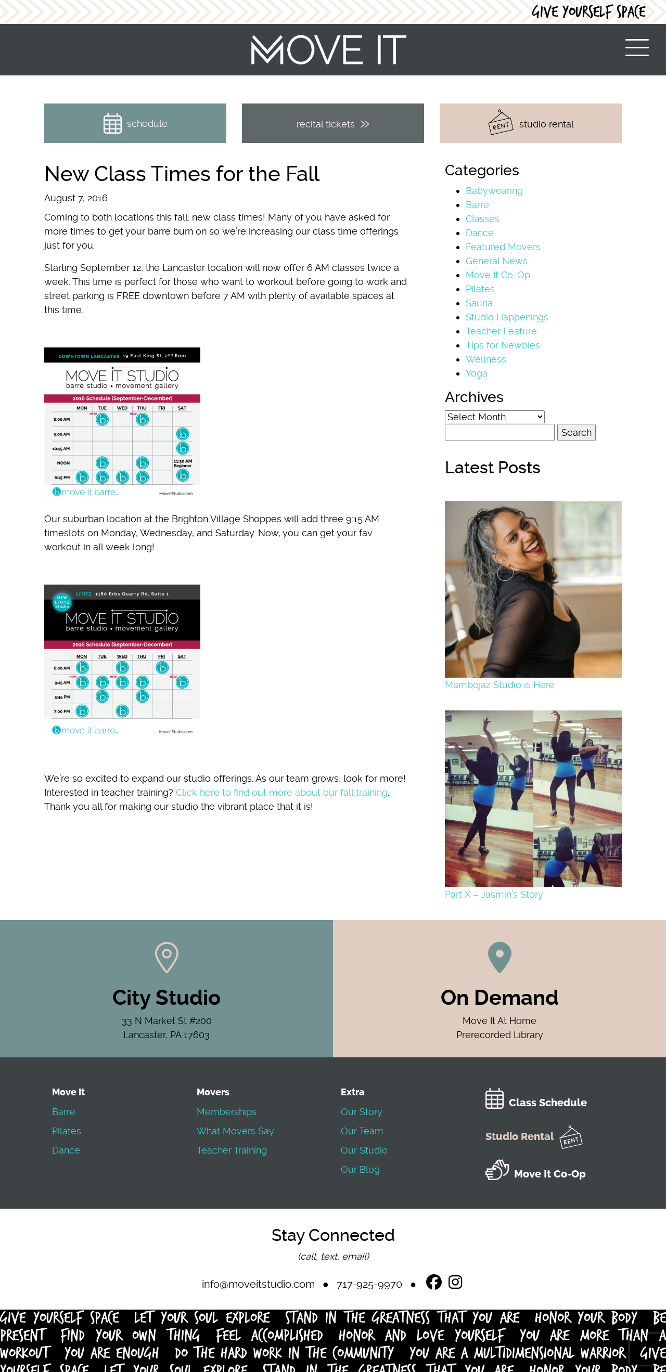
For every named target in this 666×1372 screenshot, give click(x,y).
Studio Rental (534, 1137)
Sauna (479, 302)
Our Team (362, 1130)
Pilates (480, 288)
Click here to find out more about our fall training (282, 792)
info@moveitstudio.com (258, 1284)
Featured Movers (503, 246)
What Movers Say (235, 1130)
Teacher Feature (501, 331)
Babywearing (494, 190)
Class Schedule (536, 1103)
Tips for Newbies (503, 345)
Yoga (477, 373)
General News (497, 260)
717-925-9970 (369, 1284)
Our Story (361, 1111)
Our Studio (364, 1150)
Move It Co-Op (498, 274)
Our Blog (360, 1169)
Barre (477, 204)
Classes (482, 218)
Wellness (486, 359)
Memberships (227, 1111)
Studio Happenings (507, 317)
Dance (480, 232)
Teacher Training (232, 1150)
